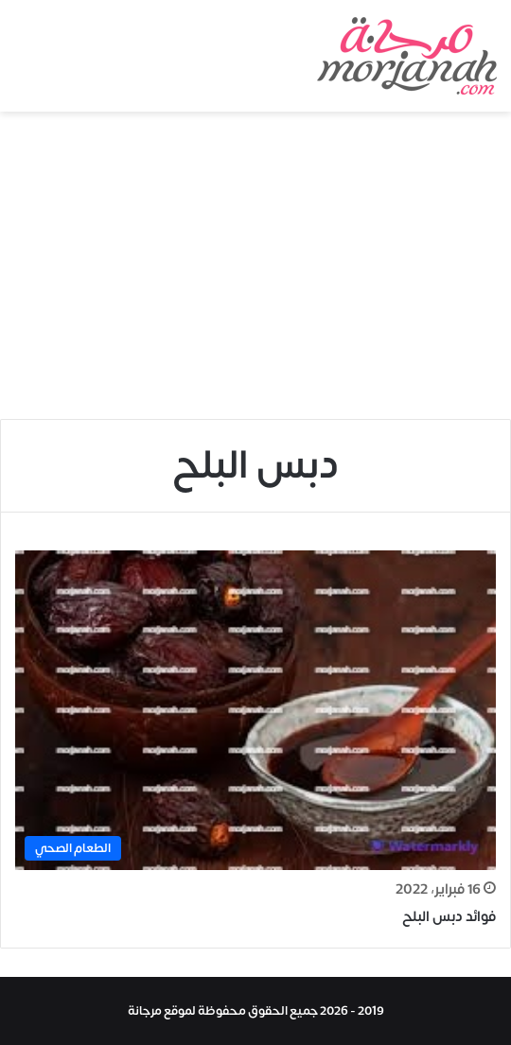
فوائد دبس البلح (449, 917)
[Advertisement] (255, 272)
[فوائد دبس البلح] (255, 710)
